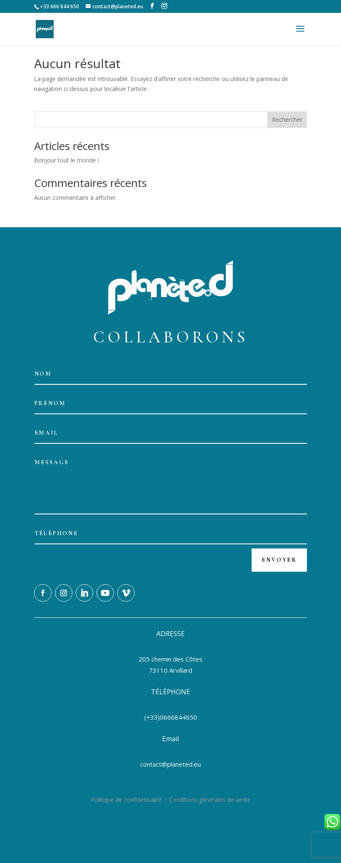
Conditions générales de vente (209, 800)
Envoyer (279, 559)
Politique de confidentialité (126, 800)
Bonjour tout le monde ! (66, 160)
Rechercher (287, 119)
